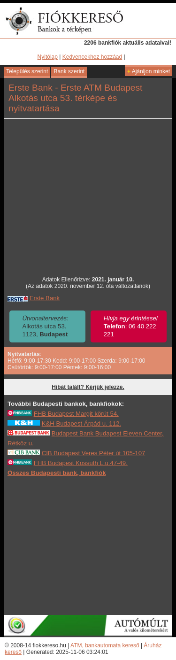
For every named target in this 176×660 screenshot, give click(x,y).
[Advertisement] (88, 545)
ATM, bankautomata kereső (104, 645)
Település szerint (27, 71)
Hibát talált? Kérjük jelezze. (88, 387)
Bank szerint (69, 71)
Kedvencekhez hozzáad (92, 57)
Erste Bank (45, 298)
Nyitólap (48, 57)
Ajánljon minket (148, 71)
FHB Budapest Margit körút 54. (76, 413)
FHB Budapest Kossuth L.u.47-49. (81, 462)
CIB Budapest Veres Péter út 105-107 (93, 453)
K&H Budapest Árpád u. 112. (81, 423)
